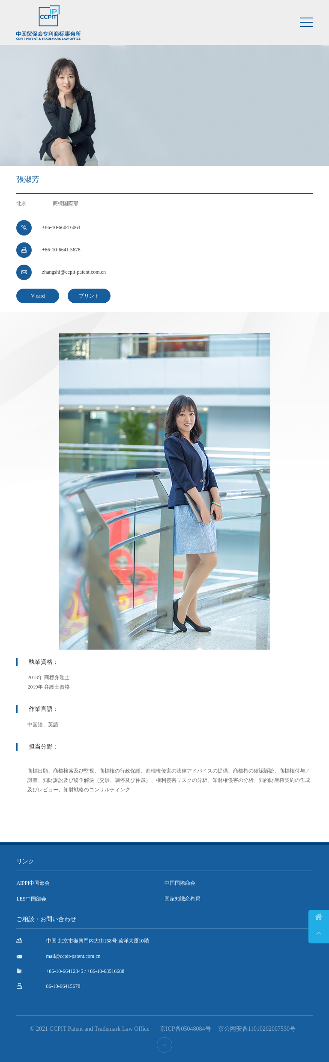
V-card (38, 296)
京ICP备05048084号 (185, 1029)
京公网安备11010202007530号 (257, 1029)
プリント (89, 296)
